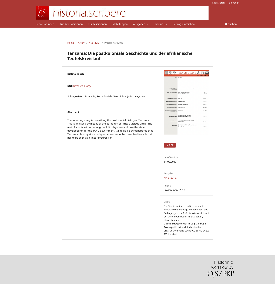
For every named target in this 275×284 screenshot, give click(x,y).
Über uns (159, 24)
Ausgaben (139, 24)
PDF (171, 145)
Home (70, 42)
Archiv (81, 42)
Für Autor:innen (45, 24)
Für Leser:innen (97, 24)
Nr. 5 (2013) (94, 42)
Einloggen (234, 2)
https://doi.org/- (82, 85)
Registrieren (218, 2)
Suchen (231, 24)
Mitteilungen (120, 24)
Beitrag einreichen (184, 24)
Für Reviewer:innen (71, 24)
